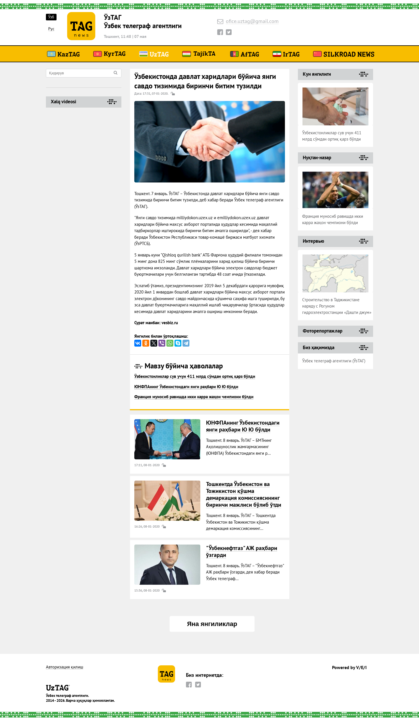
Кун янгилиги (317, 74)
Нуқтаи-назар (317, 157)
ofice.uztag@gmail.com (252, 21)
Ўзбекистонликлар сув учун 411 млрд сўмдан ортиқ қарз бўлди (194, 376)
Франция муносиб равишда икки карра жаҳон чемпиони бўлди (193, 396)
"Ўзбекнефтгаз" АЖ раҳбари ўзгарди (241, 551)
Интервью (313, 241)
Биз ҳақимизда (318, 347)
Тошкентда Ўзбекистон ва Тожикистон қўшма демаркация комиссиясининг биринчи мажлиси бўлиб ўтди (243, 494)
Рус (51, 29)
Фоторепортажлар (322, 331)
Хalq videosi (63, 101)
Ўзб (51, 17)
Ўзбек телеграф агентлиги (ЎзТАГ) (333, 361)
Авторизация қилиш (64, 667)
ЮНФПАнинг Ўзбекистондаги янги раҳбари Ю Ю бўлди (186, 386)
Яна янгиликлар (212, 623)
